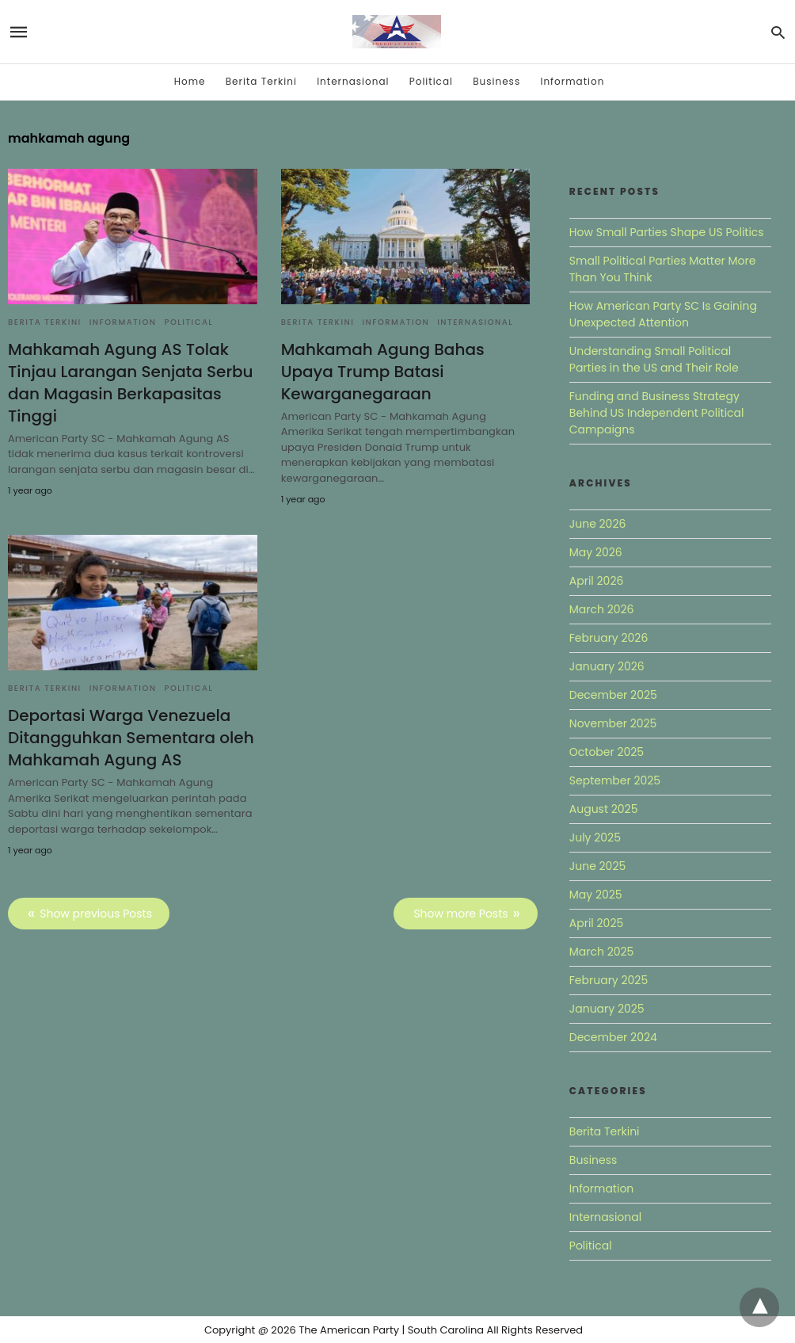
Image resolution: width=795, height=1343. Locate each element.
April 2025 (596, 923)
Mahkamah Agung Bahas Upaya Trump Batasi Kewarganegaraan (383, 371)
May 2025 (595, 894)
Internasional (353, 81)
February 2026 (608, 638)
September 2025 (614, 780)
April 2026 (596, 581)
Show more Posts (460, 913)
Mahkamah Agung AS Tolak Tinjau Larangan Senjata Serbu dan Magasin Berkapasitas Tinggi (130, 382)
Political (431, 81)
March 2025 (601, 952)
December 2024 (613, 1037)
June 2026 (597, 524)
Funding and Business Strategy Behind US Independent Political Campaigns (656, 412)
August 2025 (603, 809)
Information (572, 81)
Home (190, 81)
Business (496, 81)
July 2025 (595, 837)
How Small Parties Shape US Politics (666, 232)
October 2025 (606, 752)
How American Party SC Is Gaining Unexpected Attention (663, 314)
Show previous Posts (96, 913)
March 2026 (601, 609)
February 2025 (608, 980)
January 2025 (607, 1009)
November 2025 (613, 723)
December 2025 (613, 695)
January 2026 (607, 666)
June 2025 (597, 866)
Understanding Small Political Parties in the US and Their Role (654, 359)
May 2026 (595, 552)
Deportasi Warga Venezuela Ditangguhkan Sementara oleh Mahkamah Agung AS (131, 737)
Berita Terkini (261, 81)
